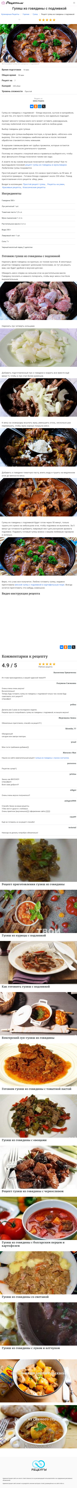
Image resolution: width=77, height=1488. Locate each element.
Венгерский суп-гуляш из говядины (28, 1038)
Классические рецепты (34, 187)
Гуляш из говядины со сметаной (25, 1297)
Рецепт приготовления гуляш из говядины (33, 884)
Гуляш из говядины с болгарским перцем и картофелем (33, 1244)
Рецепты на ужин (55, 184)
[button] (74, 3)
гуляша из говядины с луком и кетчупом (52, 758)
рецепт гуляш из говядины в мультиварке (46, 165)
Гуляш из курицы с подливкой (24, 935)
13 (19, 20)
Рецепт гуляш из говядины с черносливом (33, 1191)
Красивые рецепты (11, 187)
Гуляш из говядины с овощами (24, 1140)
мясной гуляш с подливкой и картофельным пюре (39, 585)
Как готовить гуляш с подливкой (26, 986)
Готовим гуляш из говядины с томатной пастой (36, 1089)
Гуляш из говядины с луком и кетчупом (31, 1348)
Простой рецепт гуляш (34, 184)
